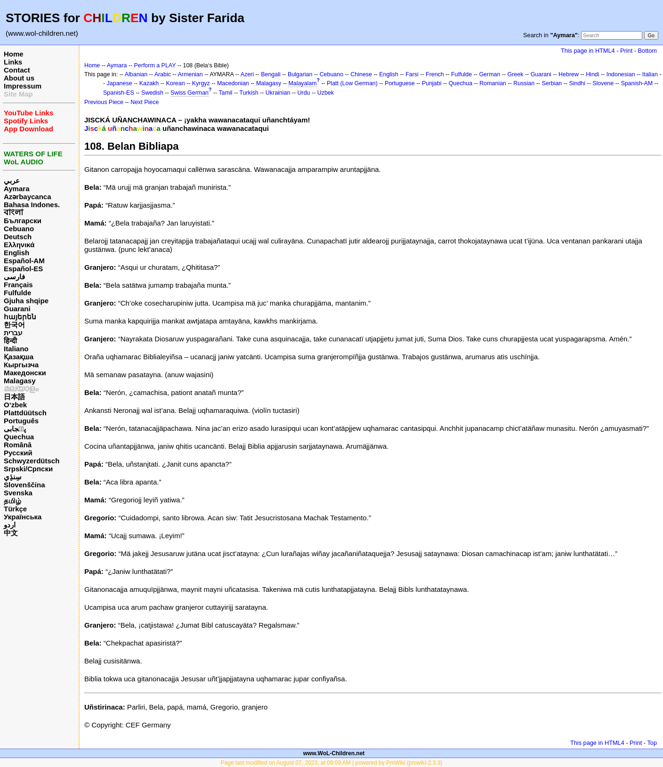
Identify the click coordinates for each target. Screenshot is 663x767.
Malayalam (302, 83)
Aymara (16, 189)
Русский (18, 453)
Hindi (592, 74)
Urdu (304, 92)
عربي (12, 181)
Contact (17, 70)
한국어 (14, 325)
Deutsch (18, 237)
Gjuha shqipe (26, 301)
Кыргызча (21, 365)
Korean (175, 83)
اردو (10, 525)
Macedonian (233, 83)
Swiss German (189, 92)
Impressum (22, 86)
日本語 (14, 397)
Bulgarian (300, 74)
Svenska (18, 493)
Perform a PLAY (155, 65)
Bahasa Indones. (32, 205)
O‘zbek (15, 405)
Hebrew (568, 74)
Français (18, 285)
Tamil (225, 92)
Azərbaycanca (27, 197)
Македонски (25, 373)
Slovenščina (24, 485)
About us (19, 78)
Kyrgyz (201, 83)
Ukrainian (278, 92)
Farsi (412, 74)
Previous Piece (103, 102)
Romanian (492, 83)
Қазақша (18, 357)
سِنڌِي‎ (13, 477)
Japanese (119, 83)
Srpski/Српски (28, 469)
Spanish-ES (118, 92)
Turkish (248, 92)
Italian (650, 74)
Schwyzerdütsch (31, 461)
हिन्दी (10, 341)
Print (626, 50)
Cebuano (19, 229)
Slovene (603, 83)
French (435, 74)
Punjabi (432, 83)
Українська (22, 517)
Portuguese (400, 83)
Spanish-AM (637, 83)
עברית (13, 333)
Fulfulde (17, 293)
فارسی (14, 277)
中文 (11, 533)
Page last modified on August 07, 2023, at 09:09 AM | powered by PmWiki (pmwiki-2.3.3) (332, 762)
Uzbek (325, 92)
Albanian (136, 74)
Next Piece (144, 102)
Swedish (152, 92)
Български (22, 221)
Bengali (271, 74)
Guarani (17, 309)
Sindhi (577, 83)
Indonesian (620, 74)
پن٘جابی (15, 429)
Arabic (162, 74)
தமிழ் (12, 501)
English (16, 253)
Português (21, 421)
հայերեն (20, 317)
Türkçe (15, 509)
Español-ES (23, 269)
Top (652, 742)
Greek (516, 74)
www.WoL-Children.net (334, 753)
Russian (523, 83)
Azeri (247, 74)
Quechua (19, 437)
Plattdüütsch (25, 413)
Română (18, 445)
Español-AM (24, 261)
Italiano (16, 349)
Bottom (647, 50)
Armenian (190, 74)
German (489, 74)
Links (13, 62)
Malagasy (20, 381)
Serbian (552, 83)
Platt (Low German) (352, 83)
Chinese (361, 74)
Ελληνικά (19, 245)
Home (14, 54)
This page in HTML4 (588, 50)
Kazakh (149, 83)
